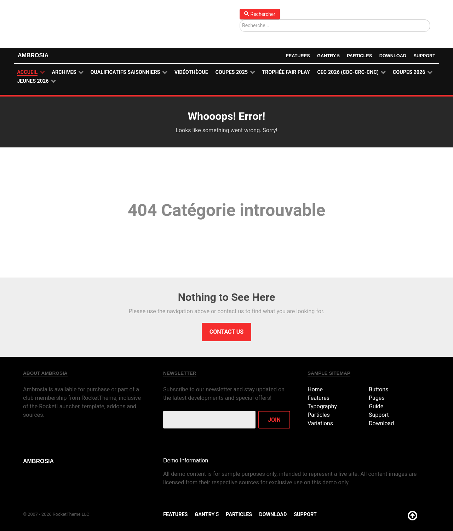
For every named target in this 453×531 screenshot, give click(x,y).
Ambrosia (33, 55)
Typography (322, 406)
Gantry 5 (327, 55)
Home (315, 389)
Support (424, 55)
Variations (320, 423)
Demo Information (185, 460)
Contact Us (226, 331)
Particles (359, 55)
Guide (376, 406)
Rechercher (259, 14)
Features (297, 55)
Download (392, 55)
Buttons (378, 389)
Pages (376, 398)
